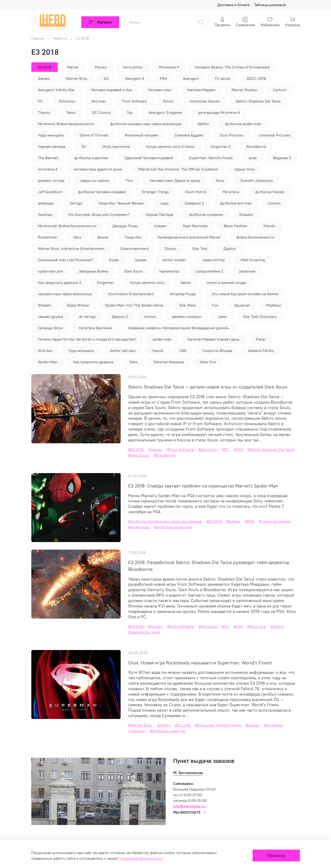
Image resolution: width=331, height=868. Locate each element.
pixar (253, 157)
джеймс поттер (51, 180)
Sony (220, 180)
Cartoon (280, 89)
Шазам (141, 259)
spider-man (162, 339)
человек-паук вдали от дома (97, 169)
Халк (133, 361)
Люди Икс (133, 237)
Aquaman (242, 305)
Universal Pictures (274, 135)
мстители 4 (47, 169)
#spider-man (139, 527)
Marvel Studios (244, 89)
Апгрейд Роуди (183, 293)
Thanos (44, 112)
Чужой (157, 350)
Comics (274, 203)
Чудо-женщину (81, 350)
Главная (37, 38)
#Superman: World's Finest (218, 725)
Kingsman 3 (220, 146)
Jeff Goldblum (50, 191)
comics (150, 316)
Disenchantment (135, 248)
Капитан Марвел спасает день (213, 339)
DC (106, 78)
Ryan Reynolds (195, 225)
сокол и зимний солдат (227, 282)
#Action (164, 725)
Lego (164, 203)
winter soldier (174, 259)
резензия (247, 271)
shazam (160, 225)
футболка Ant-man (236, 203)
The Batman (48, 157)
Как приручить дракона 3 (59, 282)
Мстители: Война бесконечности (66, 123)
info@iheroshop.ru (189, 806)
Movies (101, 67)
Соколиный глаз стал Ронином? (65, 259)
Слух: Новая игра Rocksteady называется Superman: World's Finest (200, 663)
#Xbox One (257, 626)
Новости (60, 38)
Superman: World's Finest (211, 157)
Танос (71, 112)
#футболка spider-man (173, 527)
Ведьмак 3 (282, 157)
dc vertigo (87, 316)
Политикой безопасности (141, 858)
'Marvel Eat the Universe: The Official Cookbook (178, 169)
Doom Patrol (195, 191)
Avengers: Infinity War (56, 89)
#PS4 (239, 449)
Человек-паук (159, 89)
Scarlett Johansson (256, 180)
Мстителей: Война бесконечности (67, 225)
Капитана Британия (95, 327)
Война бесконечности (255, 237)
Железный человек (141, 135)
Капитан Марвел (201, 89)
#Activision (208, 449)
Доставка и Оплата (233, 4)
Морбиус (273, 305)
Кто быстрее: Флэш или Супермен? (98, 214)
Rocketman (47, 237)
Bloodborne (256, 146)
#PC (226, 449)
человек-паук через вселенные (65, 293)
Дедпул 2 (120, 316)
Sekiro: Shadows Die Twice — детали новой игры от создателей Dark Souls (207, 387)
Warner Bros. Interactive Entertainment (71, 248)
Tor (83, 146)
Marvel (73, 67)
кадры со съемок (95, 180)
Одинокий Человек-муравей (148, 157)
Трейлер (45, 214)
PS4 (163, 78)
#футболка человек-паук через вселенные (165, 521)
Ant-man (98, 101)
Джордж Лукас (125, 225)
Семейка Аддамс (189, 135)
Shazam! (246, 214)
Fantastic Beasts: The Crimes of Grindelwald (232, 67)
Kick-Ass (45, 350)
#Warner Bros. (140, 725)
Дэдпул (229, 248)
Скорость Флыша (217, 350)
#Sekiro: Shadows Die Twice (270, 449)
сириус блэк (244, 169)
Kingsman (105, 282)
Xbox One (208, 361)
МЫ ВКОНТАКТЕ (189, 812)
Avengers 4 (134, 78)
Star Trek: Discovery (260, 316)
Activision (67, 101)
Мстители (230, 191)
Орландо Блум (50, 327)
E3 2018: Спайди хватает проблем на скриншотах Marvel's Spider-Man (203, 486)
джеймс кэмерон (186, 316)
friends (269, 225)
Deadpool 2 (194, 203)
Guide (114, 259)
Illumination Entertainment (131, 293)
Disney (170, 248)
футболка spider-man (243, 123)
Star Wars (187, 305)
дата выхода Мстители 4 (219, 112)
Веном (103, 237)
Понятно (276, 855)
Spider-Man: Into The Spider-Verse (134, 305)
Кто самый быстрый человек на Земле (245, 293)
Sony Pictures (231, 135)
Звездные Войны (93, 271)
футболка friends (269, 191)
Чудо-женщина (51, 135)
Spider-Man (47, 361)
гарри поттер (213, 259)
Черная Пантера (159, 214)
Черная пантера (51, 146)
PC (40, 101)
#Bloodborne (164, 455)
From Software (134, 101)
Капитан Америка (169, 361)
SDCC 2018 (256, 78)
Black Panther (235, 225)
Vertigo (76, 203)
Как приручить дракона (93, 361)
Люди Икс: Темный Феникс (121, 203)
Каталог (100, 22)
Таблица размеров (270, 4)
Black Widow (78, 305)
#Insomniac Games (275, 521)
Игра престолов (116, 146)
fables (185, 282)
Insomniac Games (205, 101)
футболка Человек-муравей (102, 191)
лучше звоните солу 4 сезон (170, 146)
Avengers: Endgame (165, 112)
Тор (130, 112)
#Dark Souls (139, 455)
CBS (182, 350)
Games (44, 78)
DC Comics (101, 112)
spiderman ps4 (50, 271)
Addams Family (261, 350)
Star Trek (199, 248)
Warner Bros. (77, 78)
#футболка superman (168, 730)
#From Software (181, 449)
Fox (215, 305)
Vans (77, 237)
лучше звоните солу (147, 282)
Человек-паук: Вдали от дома (174, 180)
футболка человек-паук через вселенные (146, 123)
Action (168, 101)
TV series (223, 78)
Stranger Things (155, 191)
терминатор (169, 271)
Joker (222, 316)
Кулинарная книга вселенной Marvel (189, 237)
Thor (129, 180)
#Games (155, 449)
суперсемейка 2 (209, 271)
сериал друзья (50, 316)
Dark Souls (133, 271)
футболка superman (91, 157)
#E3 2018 (136, 449)
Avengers (191, 78)
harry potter (133, 67)
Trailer (260, 339)
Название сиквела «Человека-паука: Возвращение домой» (178, 327)
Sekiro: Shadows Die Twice (258, 101)
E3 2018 (44, 67)
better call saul (123, 350)
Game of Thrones (94, 135)
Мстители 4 (169, 67)
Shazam (44, 305)
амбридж (46, 203)
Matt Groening (253, 259)
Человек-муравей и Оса (111, 89)
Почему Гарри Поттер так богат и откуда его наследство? (87, 339)
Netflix (203, 123)
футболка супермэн (206, 214)
